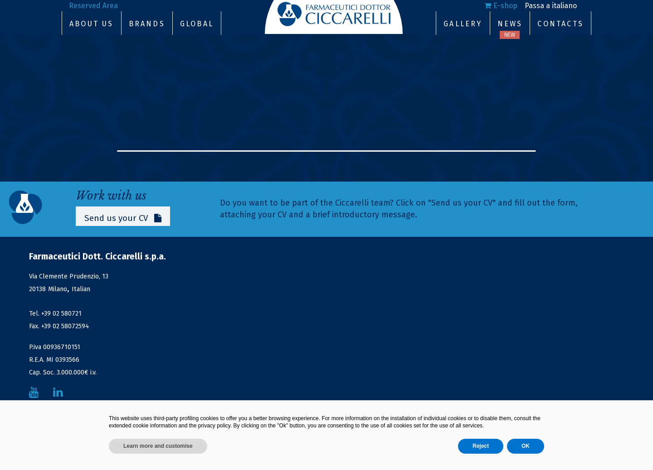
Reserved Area (93, 5)
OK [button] (525, 446)
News (510, 23)
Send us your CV (123, 218)
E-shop (505, 5)
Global (197, 23)
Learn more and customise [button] (158, 446)
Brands (147, 23)
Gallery (462, 23)
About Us (91, 23)
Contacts (560, 23)
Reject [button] (481, 446)
